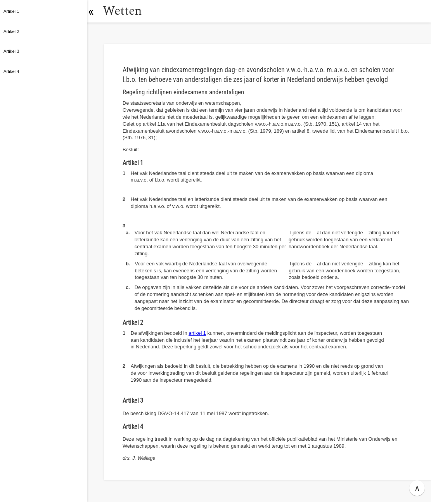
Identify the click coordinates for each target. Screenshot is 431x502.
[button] (95, 11)
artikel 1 (197, 333)
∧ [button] (417, 488)
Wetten (125, 11)
